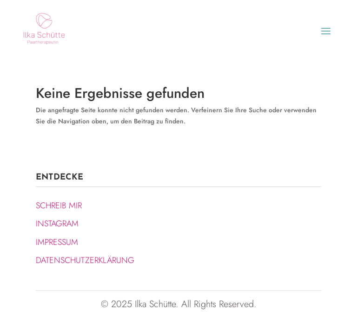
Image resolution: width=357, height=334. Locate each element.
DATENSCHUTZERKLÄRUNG (85, 260)
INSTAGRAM (57, 224)
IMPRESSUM (57, 242)
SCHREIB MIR (59, 205)
